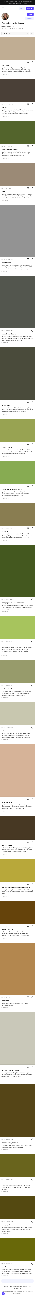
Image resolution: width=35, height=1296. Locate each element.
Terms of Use (8, 1286)
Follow (30, 14)
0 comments (5, 74)
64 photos (6, 33)
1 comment (4, 200)
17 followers (19, 29)
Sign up (29, 8)
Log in (22, 8)
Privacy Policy (17, 1286)
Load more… (17, 1281)
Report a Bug (27, 1286)
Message (29, 18)
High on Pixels (17, 1293)
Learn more (19, 3)
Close (24, 3)
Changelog (17, 1288)
